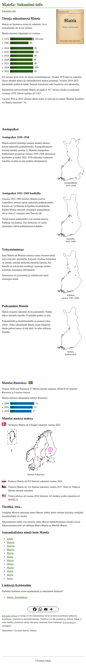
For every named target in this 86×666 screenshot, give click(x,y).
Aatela (10, 538)
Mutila (10, 575)
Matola (10, 560)
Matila (10, 556)
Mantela (11, 546)
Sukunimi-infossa (9, 616)
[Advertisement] (43, 115)
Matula (10, 564)
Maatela (10, 542)
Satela (10, 578)
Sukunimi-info (9, 11)
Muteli (10, 571)
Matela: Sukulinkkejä (17, 597)
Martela (10, 549)
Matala (10, 553)
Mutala (10, 567)
